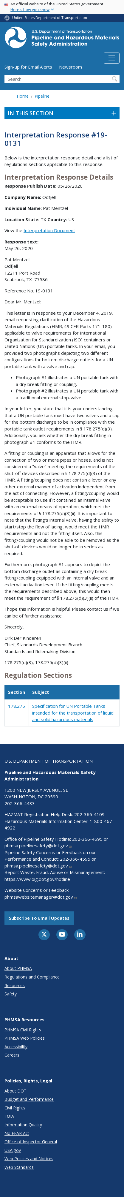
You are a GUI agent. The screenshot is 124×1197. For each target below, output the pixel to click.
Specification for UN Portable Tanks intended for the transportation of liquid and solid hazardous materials (73, 712)
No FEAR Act (16, 1133)
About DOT (15, 1091)
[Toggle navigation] (112, 58)
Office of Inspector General (30, 1141)
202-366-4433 (19, 803)
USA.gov (12, 1150)
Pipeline (42, 96)
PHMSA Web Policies (24, 1038)
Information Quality (23, 1125)
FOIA (9, 1116)
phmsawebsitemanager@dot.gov (40, 897)
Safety (10, 994)
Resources (14, 985)
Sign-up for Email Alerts (28, 67)
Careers (11, 1055)
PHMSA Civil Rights (22, 1030)
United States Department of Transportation (49, 17)
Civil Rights (14, 1108)
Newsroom (70, 67)
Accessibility (15, 1046)
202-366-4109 (89, 814)
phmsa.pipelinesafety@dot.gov (38, 845)
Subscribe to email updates (39, 918)
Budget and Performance (29, 1099)
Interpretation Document (49, 230)
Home (23, 96)
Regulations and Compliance (32, 977)
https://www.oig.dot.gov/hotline (37, 879)
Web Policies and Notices (28, 1158)
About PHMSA (18, 968)
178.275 (16, 706)
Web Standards (19, 1167)
